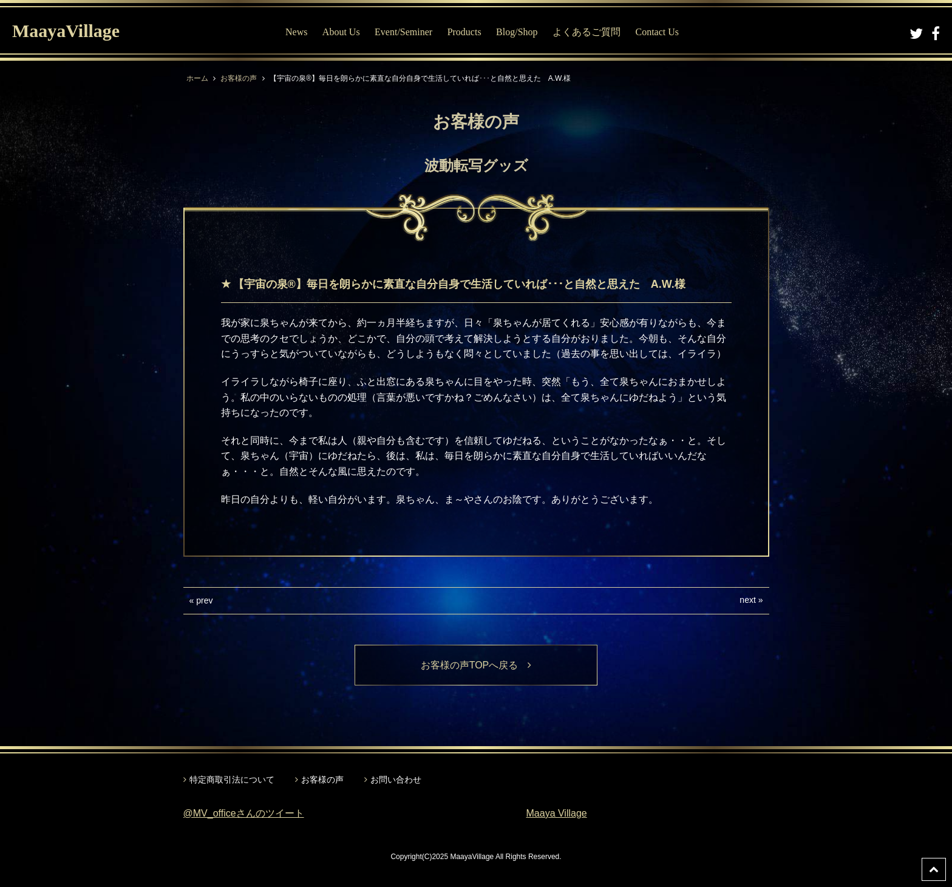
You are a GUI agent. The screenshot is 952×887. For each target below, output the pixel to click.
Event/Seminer (403, 32)
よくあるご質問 (586, 32)
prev (204, 600)
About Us (341, 32)
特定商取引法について (231, 779)
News (296, 32)
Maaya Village (556, 813)
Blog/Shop (516, 32)
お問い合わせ (395, 779)
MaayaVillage (66, 31)
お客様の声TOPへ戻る (476, 665)
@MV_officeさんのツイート (243, 813)
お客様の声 (238, 78)
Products (464, 32)
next (747, 600)
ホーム (197, 78)
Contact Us (657, 32)
